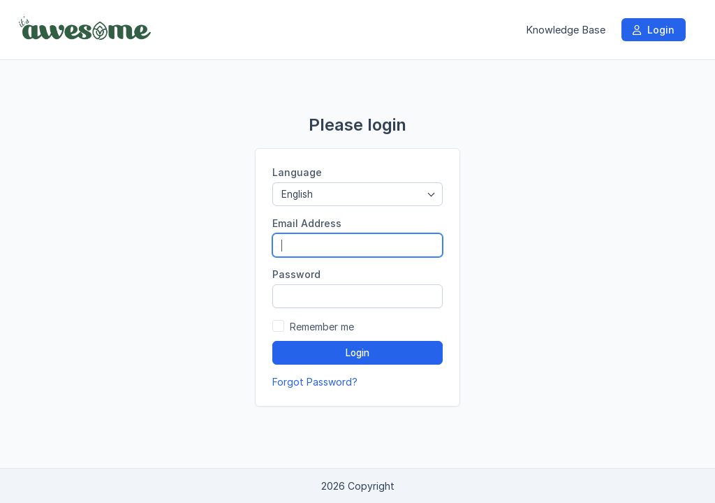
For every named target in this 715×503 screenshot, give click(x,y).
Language (297, 172)
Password (296, 274)
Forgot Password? (315, 382)
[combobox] (357, 194)
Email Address (306, 223)
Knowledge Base (565, 30)
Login (654, 30)
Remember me (322, 327)
